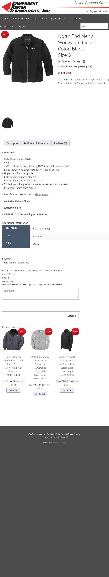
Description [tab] (13, 143)
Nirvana (54, 443)
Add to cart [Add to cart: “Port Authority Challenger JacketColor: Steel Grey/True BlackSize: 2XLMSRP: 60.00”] (13, 390)
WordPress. (63, 443)
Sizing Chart (41, 194)
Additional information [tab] (36, 143)
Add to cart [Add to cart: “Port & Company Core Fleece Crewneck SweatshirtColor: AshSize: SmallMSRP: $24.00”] (40, 394)
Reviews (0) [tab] (60, 143)
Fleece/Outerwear (95, 79)
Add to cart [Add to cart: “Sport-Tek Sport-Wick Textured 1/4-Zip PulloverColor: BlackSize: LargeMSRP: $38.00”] (67, 390)
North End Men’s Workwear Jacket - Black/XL (82, 83)
